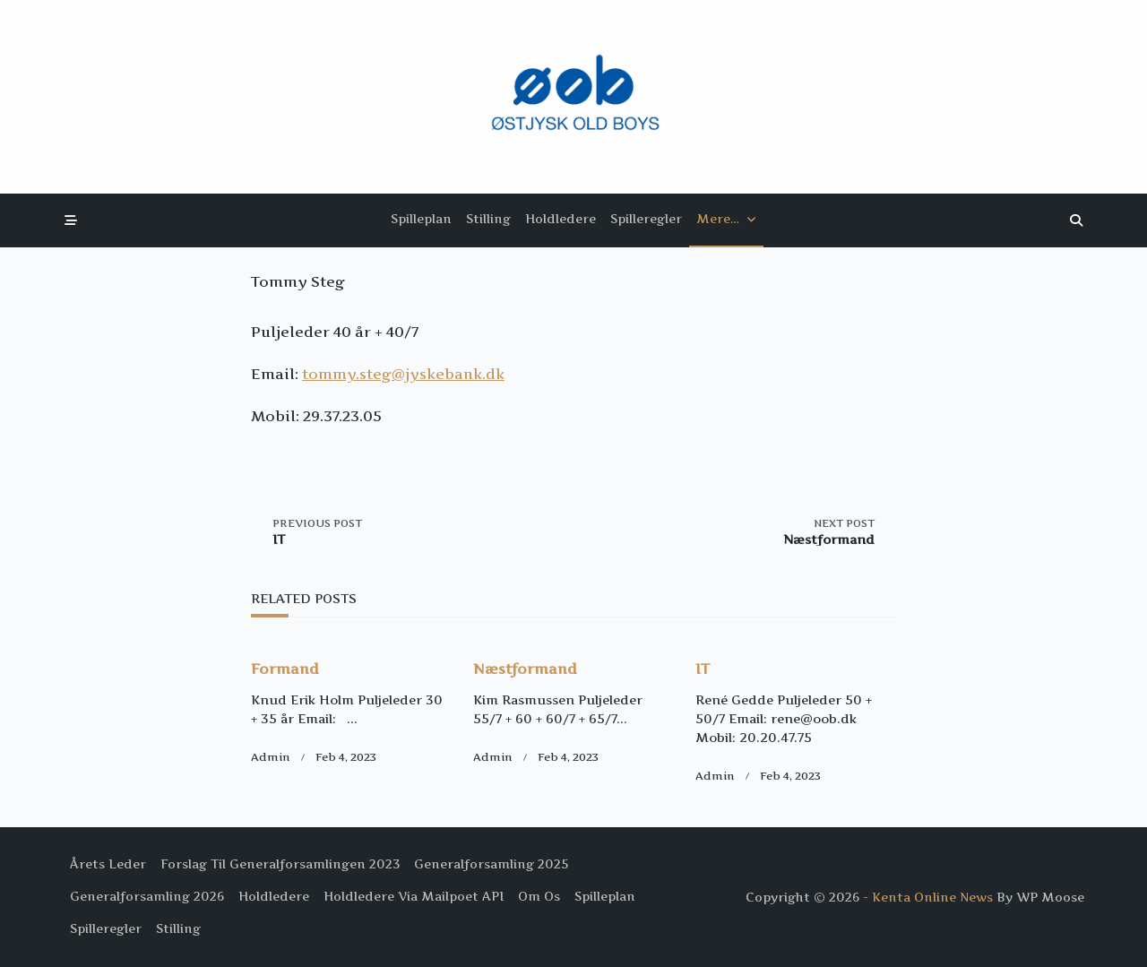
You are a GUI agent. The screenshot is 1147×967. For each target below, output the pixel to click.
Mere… (726, 219)
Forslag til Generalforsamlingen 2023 (280, 864)
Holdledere (560, 219)
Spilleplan (421, 219)
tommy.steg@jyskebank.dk (403, 374)
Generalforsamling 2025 (491, 864)
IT (702, 669)
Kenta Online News (932, 897)
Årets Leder (108, 864)
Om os (539, 896)
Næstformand (525, 669)
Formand (285, 669)
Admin (270, 757)
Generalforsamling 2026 (147, 896)
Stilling (488, 219)
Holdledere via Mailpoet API (413, 896)
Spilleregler (646, 219)
